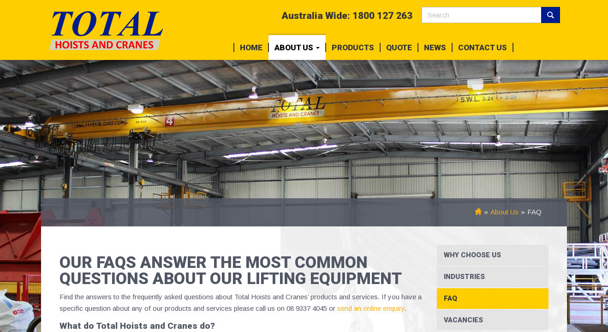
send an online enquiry (370, 308)
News (435, 47)
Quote (399, 47)
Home (251, 47)
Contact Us (482, 47)
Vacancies (463, 320)
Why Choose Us (472, 255)
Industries (464, 277)
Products (353, 47)
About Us (297, 47)
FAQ (450, 298)
